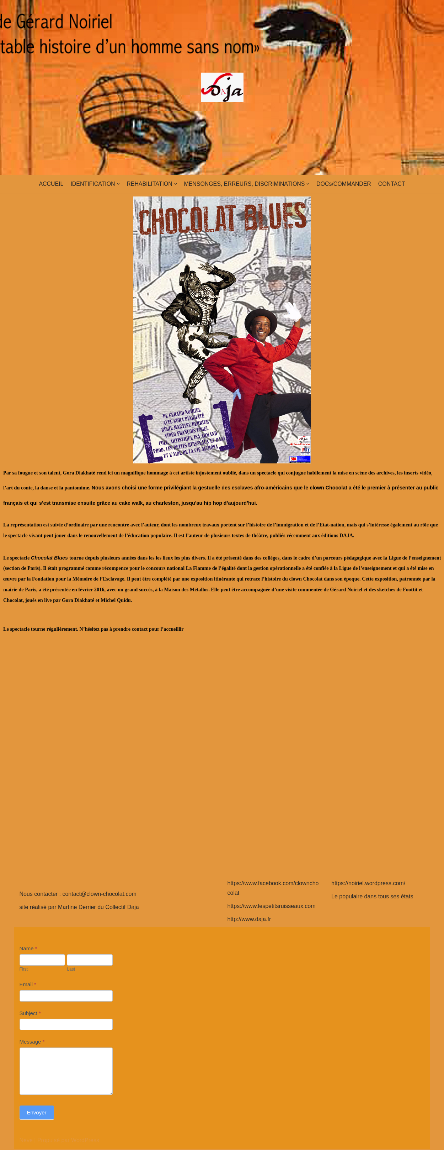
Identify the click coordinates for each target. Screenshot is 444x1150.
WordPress (85, 1141)
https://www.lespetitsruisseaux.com (272, 907)
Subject (30, 1014)
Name (28, 949)
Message (32, 1042)
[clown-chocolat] (222, 87)
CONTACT (392, 184)
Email (28, 985)
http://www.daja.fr (249, 920)
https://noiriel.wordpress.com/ (368, 884)
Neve (26, 1141)
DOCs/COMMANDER (344, 184)
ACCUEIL (50, 184)
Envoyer (37, 1113)
